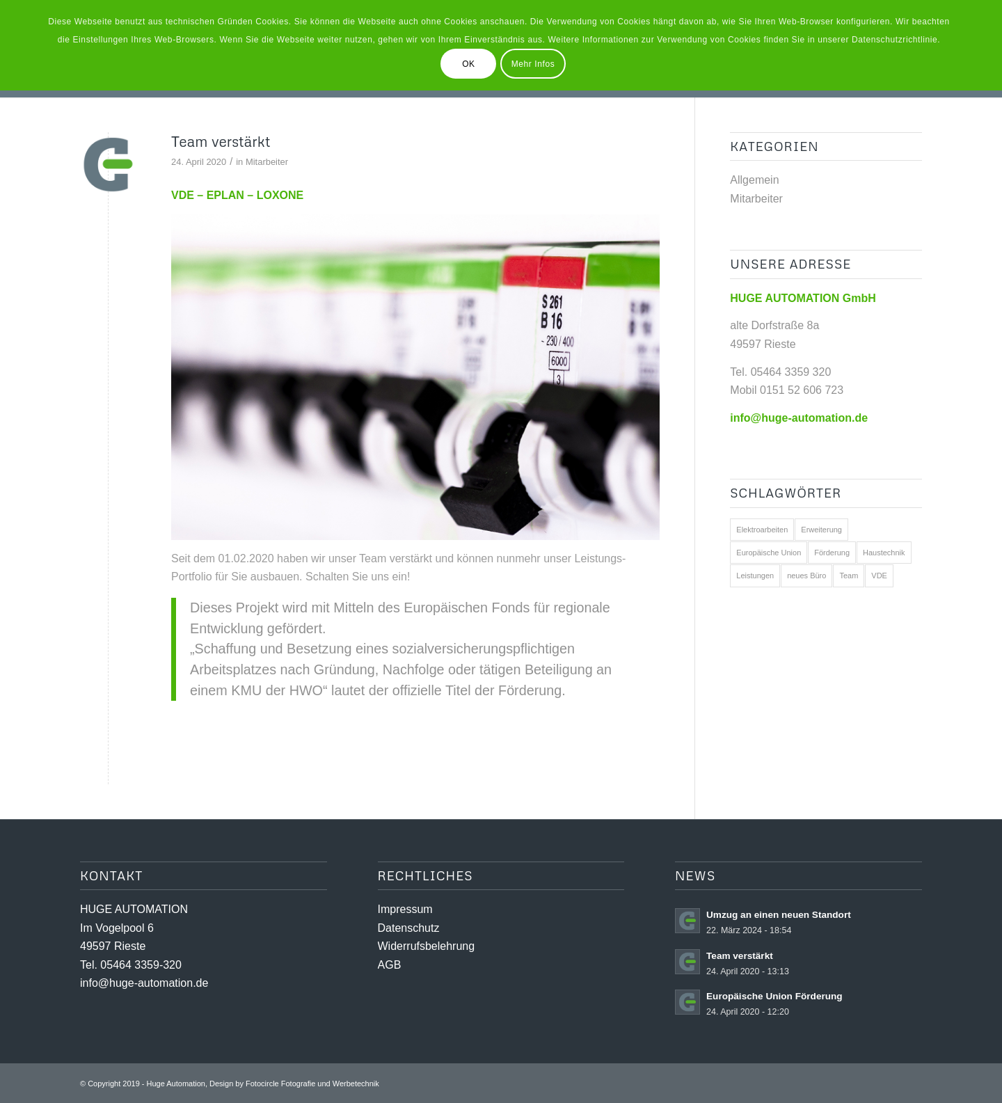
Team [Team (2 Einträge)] (848, 575)
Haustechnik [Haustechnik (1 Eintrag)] (884, 552)
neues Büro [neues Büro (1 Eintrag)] (806, 575)
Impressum (405, 909)
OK (468, 64)
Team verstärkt (220, 141)
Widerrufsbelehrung (426, 946)
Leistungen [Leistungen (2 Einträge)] (755, 575)
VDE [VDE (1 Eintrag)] (879, 575)
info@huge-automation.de (144, 983)
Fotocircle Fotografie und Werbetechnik (312, 1083)
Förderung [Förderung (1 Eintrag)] (832, 552)
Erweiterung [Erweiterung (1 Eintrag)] (821, 529)
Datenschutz (409, 928)
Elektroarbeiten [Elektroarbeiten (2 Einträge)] (762, 529)
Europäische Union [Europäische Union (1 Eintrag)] (768, 552)
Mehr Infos (533, 64)
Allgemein (754, 180)
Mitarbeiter (267, 162)
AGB (389, 965)
